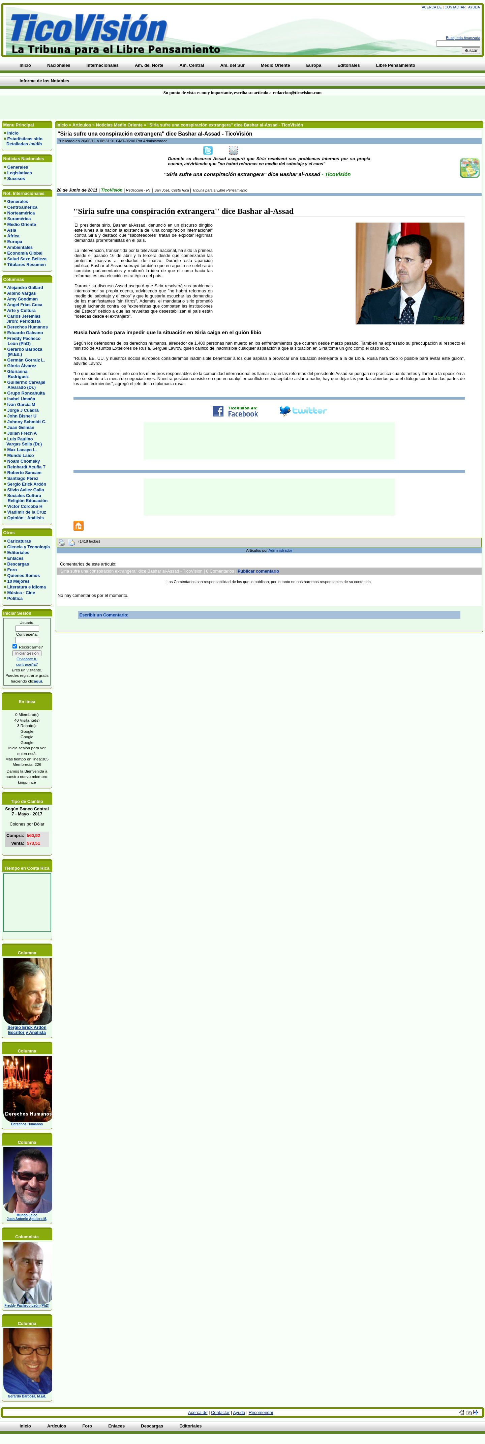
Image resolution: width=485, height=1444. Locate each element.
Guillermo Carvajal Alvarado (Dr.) (25, 385)
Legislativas (19, 172)
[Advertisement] (116, 107)
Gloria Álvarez (21, 365)
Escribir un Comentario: (104, 614)
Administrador (280, 550)
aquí (38, 681)
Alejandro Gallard (25, 287)
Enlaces (15, 558)
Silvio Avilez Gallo (25, 489)
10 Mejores (18, 581)
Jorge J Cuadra (23, 410)
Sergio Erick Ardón (26, 484)
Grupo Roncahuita (26, 393)
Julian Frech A (22, 433)
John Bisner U (22, 415)
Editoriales (18, 552)
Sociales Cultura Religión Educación (26, 498)
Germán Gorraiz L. (26, 360)
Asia (11, 230)
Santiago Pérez (22, 478)
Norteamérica (21, 212)
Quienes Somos (23, 575)
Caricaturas (19, 541)
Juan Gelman (20, 427)
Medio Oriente (21, 224)
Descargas (18, 564)
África (13, 235)
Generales (17, 167)
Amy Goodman (22, 298)
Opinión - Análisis (25, 517)
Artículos (81, 124)
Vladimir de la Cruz (26, 512)
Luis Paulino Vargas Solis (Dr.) (23, 441)
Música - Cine (21, 592)
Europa (14, 241)
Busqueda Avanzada (463, 38)
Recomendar (261, 1412)
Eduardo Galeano (25, 332)
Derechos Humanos (27, 326)
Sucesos (16, 178)
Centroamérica (22, 207)
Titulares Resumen (26, 264)
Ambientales (20, 247)
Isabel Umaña (21, 398)
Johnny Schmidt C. (27, 421)
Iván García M (21, 404)
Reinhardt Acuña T (26, 466)
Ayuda (474, 7)
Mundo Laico (20, 455)
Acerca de (432, 7)
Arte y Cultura (21, 310)
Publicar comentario (258, 571)
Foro (12, 569)
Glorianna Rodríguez (16, 374)
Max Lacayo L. (22, 449)
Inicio (13, 133)
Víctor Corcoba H (25, 506)
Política (15, 598)
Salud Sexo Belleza (27, 258)
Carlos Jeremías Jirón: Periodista (22, 319)
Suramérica (19, 218)
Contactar (455, 7)
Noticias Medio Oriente (119, 124)
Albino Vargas (21, 293)
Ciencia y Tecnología (28, 546)
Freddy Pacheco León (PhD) (22, 341)
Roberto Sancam (24, 472)
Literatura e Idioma (26, 586)
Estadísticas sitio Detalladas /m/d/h (23, 141)
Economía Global (25, 253)
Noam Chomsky (23, 461)
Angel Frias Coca (24, 304)
